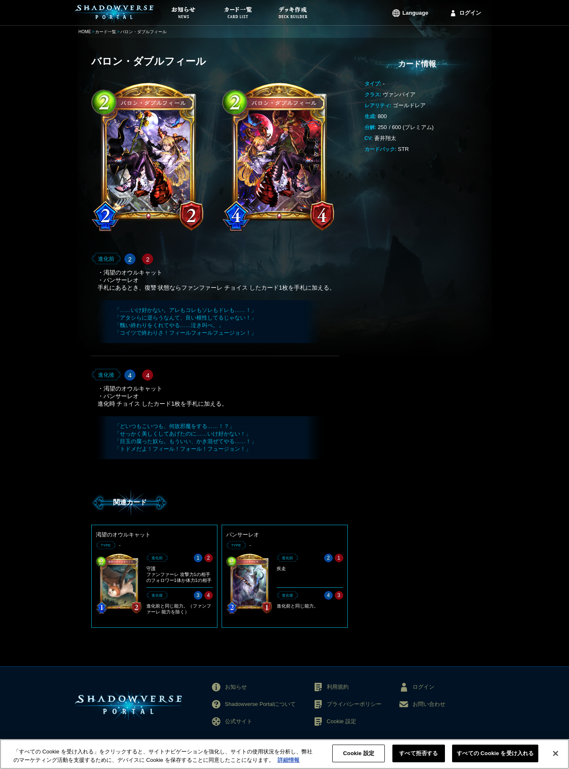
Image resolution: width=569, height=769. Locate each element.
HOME (85, 31)
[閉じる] (555, 759)
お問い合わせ (429, 704)
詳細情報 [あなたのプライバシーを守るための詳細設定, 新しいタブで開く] (288, 765)
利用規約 (338, 687)
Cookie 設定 (341, 721)
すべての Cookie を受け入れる (495, 759)
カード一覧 (105, 31)
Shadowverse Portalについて (260, 704)
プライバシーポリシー (354, 704)
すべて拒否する (418, 759)
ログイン (470, 13)
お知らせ (236, 687)
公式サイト (238, 721)
